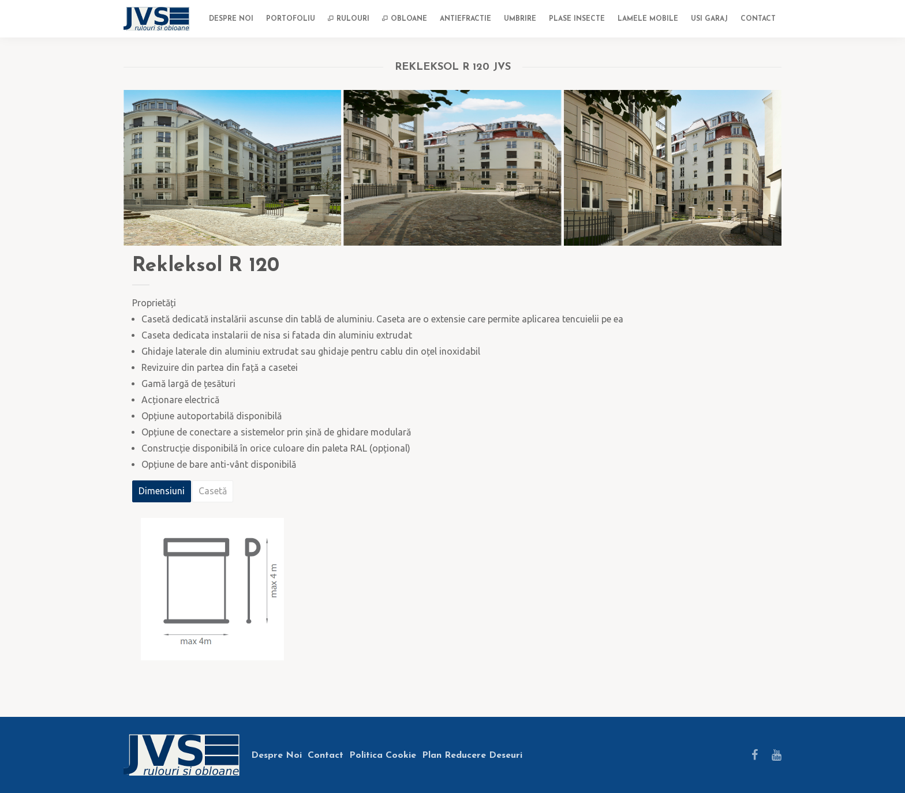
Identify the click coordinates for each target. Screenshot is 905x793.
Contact (325, 755)
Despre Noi (276, 755)
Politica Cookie (382, 755)
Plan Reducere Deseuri (472, 755)
